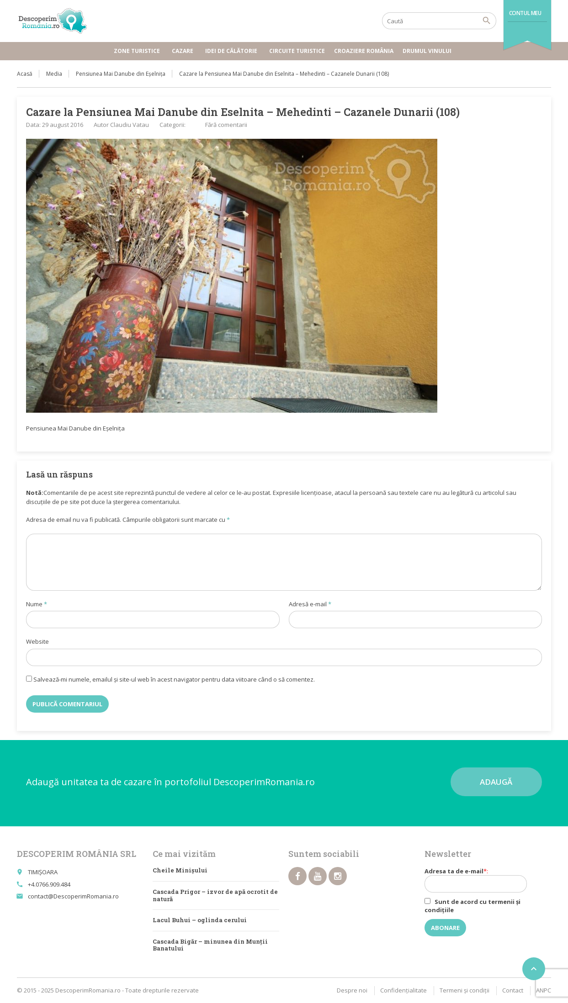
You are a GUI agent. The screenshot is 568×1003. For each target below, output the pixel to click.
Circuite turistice (297, 51)
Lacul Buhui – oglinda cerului (200, 920)
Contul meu (525, 13)
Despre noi (352, 990)
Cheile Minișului (180, 870)
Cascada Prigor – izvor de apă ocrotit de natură (215, 895)
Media (54, 74)
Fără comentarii (226, 125)
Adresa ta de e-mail (481, 880)
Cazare (184, 51)
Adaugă (496, 782)
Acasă (24, 74)
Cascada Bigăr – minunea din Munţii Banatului (210, 945)
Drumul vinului (428, 51)
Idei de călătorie (232, 51)
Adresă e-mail (310, 604)
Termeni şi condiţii (464, 990)
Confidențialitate (403, 990)
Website (37, 641)
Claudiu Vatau (129, 125)
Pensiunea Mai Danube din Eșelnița (120, 74)
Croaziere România (363, 51)
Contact (512, 990)
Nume (36, 604)
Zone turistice (138, 51)
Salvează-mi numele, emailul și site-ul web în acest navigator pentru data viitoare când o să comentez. (174, 679)
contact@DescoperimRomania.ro (73, 896)
